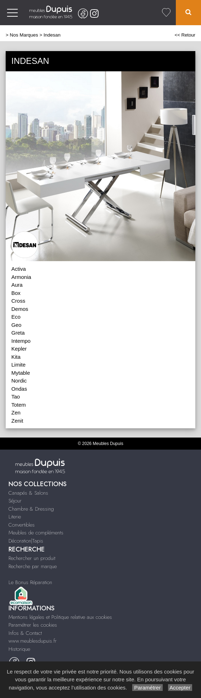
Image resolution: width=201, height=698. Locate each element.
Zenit (17, 421)
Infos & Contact (25, 633)
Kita (16, 357)
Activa (18, 269)
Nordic (19, 381)
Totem (18, 405)
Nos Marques (24, 35)
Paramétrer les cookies (33, 625)
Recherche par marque (33, 566)
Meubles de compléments (36, 533)
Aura (17, 285)
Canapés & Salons (28, 493)
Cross (18, 301)
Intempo (20, 341)
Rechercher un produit (32, 558)
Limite (18, 365)
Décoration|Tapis (26, 541)
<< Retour (184, 35)
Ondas (19, 389)
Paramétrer (147, 688)
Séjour (15, 501)
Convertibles (22, 525)
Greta (18, 333)
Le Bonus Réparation (30, 582)
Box (16, 293)
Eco (16, 317)
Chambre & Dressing (31, 509)
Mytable (20, 373)
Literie (15, 517)
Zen (16, 413)
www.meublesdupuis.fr (33, 641)
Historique (19, 649)
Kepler (19, 349)
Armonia (21, 277)
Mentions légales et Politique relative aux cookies (60, 617)
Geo (16, 325)
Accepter (180, 688)
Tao (15, 397)
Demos (19, 309)
